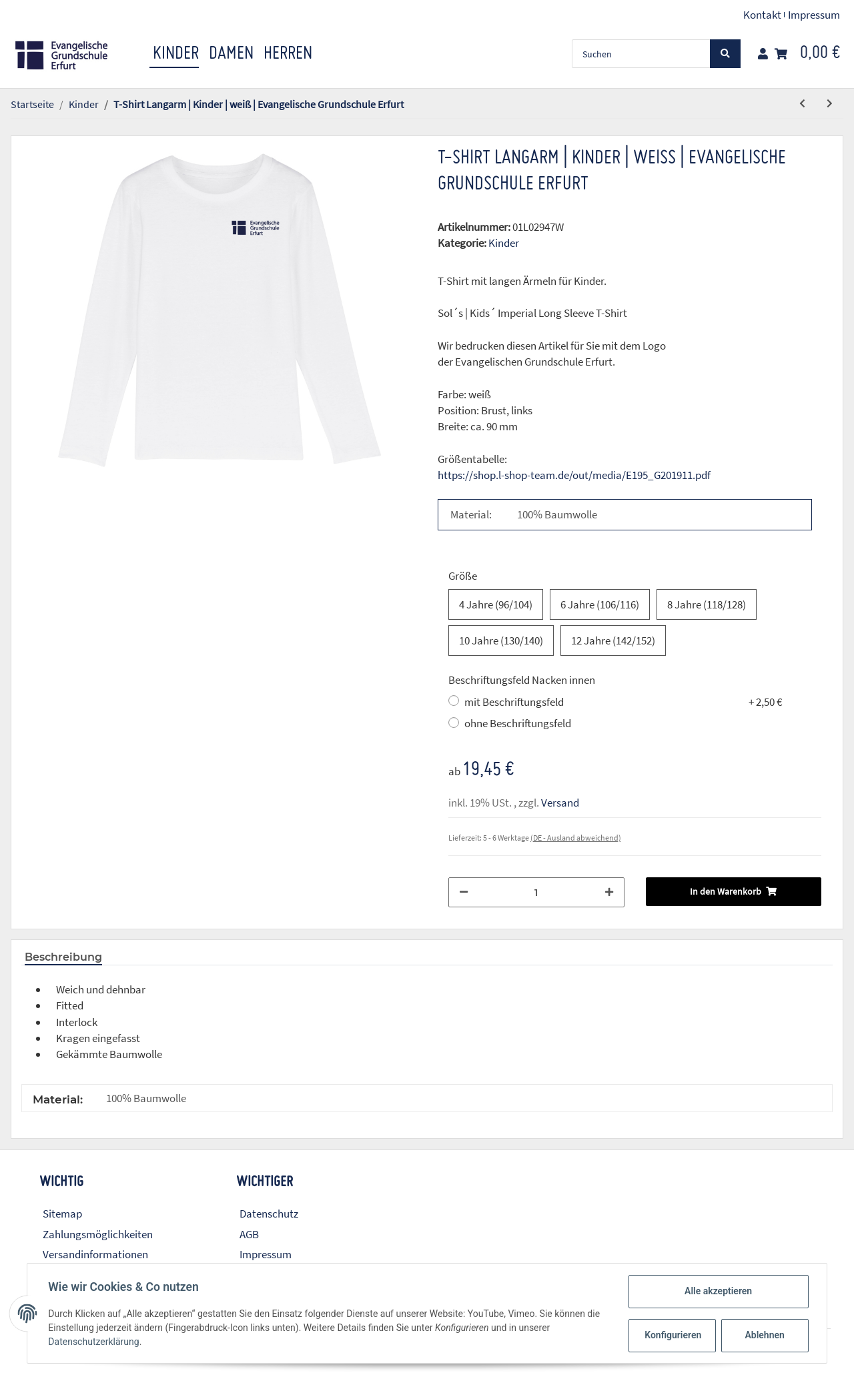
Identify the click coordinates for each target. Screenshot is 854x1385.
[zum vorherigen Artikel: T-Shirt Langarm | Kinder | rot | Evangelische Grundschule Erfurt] (802, 103)
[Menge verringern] (463, 892)
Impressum (814, 14)
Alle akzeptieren (717, 1291)
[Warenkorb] (807, 53)
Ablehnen (764, 1335)
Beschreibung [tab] (63, 957)
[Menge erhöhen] (609, 892)
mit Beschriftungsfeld (623, 702)
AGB (249, 1234)
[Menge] (536, 892)
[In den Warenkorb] (21, 128)
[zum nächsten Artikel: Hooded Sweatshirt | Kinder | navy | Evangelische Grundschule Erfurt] (829, 103)
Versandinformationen (95, 1254)
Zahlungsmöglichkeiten (98, 1234)
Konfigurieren (673, 1335)
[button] (763, 54)
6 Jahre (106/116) (599, 604)
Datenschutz (269, 1213)
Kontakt (762, 14)
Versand (560, 802)
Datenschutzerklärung (94, 1341)
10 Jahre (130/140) (501, 640)
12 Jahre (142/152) (613, 640)
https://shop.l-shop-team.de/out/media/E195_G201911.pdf (574, 475)
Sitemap (62, 1213)
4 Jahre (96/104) (495, 604)
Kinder (503, 243)
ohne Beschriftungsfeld (517, 723)
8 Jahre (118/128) (706, 604)
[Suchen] (641, 53)
